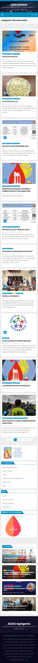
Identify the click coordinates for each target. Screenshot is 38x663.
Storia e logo (30, 650)
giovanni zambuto (19, 59)
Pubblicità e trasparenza (23, 645)
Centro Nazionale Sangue (10, 467)
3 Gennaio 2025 (9, 608)
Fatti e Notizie (9, 53)
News (14, 293)
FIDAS (4, 474)
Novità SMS (28, 656)
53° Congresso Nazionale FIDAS (17, 659)
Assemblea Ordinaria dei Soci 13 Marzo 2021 (25, 639)
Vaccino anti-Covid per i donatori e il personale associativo (21, 647)
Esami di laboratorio (28, 653)
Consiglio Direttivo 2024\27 (11, 650)
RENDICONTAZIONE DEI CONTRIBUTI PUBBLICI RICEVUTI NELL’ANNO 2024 (19, 574)
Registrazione (33, 645)
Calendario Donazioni (9, 653)
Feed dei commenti (8, 503)
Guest (12, 645)
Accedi (4, 496)
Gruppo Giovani (17, 656)
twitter (4, 486)
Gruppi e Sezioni (22, 650)
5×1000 (23, 656)
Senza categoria (16, 418)
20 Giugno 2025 (9, 576)
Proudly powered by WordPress (11, 635)
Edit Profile (30, 642)
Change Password (23, 642)
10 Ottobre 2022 (8, 425)
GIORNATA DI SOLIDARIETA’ (15, 606)
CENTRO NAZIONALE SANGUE (11, 642)
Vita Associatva (16, 53)
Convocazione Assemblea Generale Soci (17, 251)
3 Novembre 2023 (8, 148)
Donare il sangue (7, 471)
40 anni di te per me (9, 57)
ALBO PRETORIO (10, 639)
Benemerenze (10, 656)
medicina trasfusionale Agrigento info (13, 478)
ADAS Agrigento (19, 4)
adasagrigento (18, 560)
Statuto (5, 647)
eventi (4, 53)
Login (15, 645)
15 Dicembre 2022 (8, 388)
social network (7, 482)
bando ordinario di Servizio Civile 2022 (16, 341)
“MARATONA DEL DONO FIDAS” (17, 558)
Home (4, 639)
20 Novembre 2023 (8, 59)
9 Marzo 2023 (7, 298)
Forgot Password (6, 645)
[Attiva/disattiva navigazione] (35, 14)
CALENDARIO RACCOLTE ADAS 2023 (16, 386)
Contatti (26, 659)
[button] (32, 14)
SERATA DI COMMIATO (10, 296)
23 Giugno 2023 (8, 232)
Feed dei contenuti (8, 499)
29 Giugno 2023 (8, 193)
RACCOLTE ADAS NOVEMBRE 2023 (15, 146)
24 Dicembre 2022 (8, 343)
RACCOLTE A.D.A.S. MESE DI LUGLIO (15, 230)
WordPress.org (7, 507)
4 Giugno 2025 (9, 592)
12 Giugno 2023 (8, 253)
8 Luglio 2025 (8, 560)
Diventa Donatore (19, 653)
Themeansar (31, 635)
